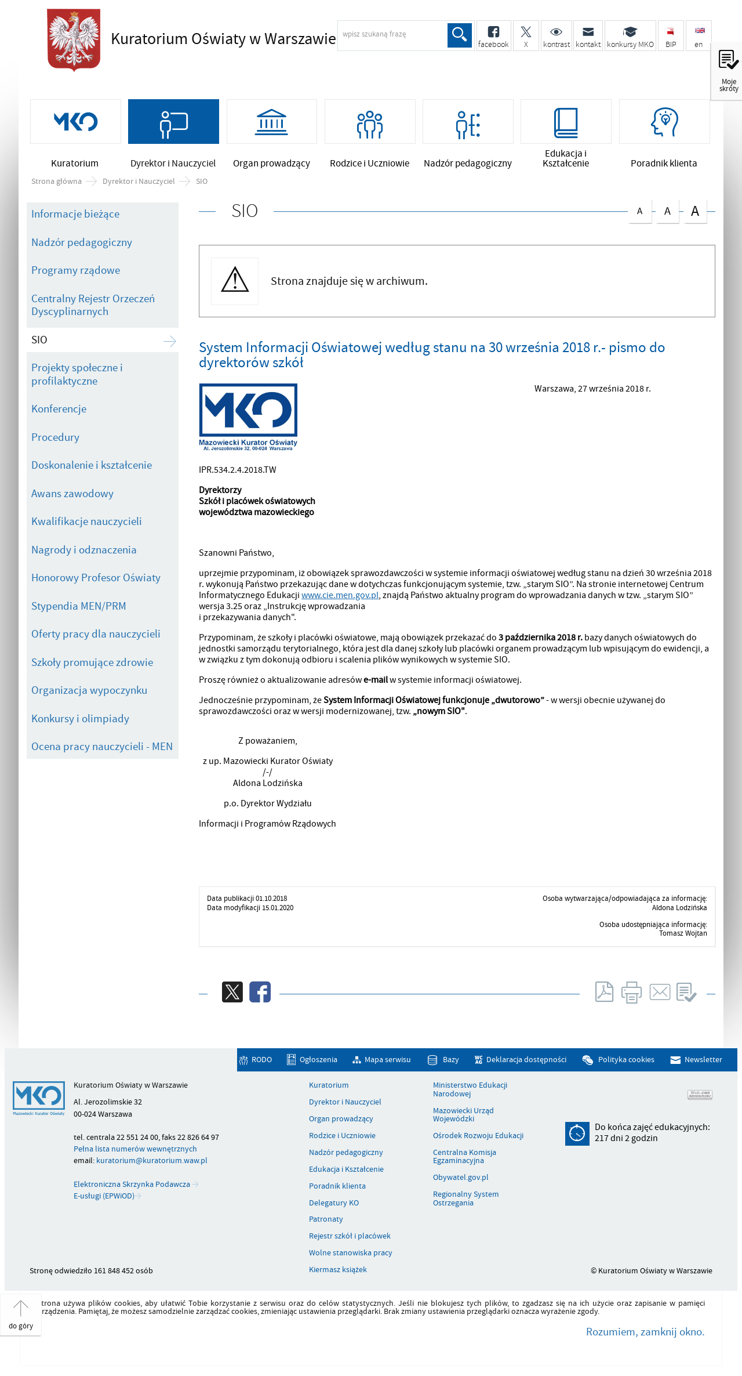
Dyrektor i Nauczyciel (139, 183)
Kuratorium (329, 1088)
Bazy (451, 1061)
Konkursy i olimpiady (80, 720)
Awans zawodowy (72, 496)
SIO (202, 183)
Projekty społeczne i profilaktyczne (77, 376)
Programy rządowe (75, 273)
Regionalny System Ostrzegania (466, 1201)
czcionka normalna (639, 211)
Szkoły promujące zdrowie (92, 664)
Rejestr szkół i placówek (350, 1238)
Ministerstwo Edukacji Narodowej (470, 1092)
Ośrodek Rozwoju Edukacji (478, 1138)
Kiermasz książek (338, 1272)
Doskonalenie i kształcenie (91, 468)
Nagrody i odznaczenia (84, 552)
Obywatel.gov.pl (461, 1180)
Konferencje (58, 411)
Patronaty (326, 1222)
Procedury (55, 440)
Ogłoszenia (318, 1061)
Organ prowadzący (341, 1121)
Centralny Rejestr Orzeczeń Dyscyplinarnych (93, 307)
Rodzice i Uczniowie (342, 1138)
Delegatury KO (334, 1205)
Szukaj (460, 35)
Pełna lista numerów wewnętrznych (135, 1151)
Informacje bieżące (75, 216)
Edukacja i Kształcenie (346, 1172)
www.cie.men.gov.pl (340, 597)
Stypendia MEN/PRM (78, 608)
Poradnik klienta (337, 1189)
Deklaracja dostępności (526, 1061)
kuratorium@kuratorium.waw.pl (152, 1162)
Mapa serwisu (388, 1061)
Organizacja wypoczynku (89, 693)
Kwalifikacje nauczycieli (86, 524)
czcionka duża (695, 212)
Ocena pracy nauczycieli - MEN (102, 749)
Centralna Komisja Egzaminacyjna (464, 1159)
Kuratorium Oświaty (223, 38)
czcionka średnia (667, 211)
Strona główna (56, 183)
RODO (262, 1061)
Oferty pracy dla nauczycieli (96, 636)
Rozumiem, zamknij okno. (645, 1334)
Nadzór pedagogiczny (81, 245)
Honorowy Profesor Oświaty (96, 580)
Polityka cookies (626, 1061)
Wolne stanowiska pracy (350, 1255)
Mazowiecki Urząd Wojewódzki (463, 1117)
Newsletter (703, 1061)
